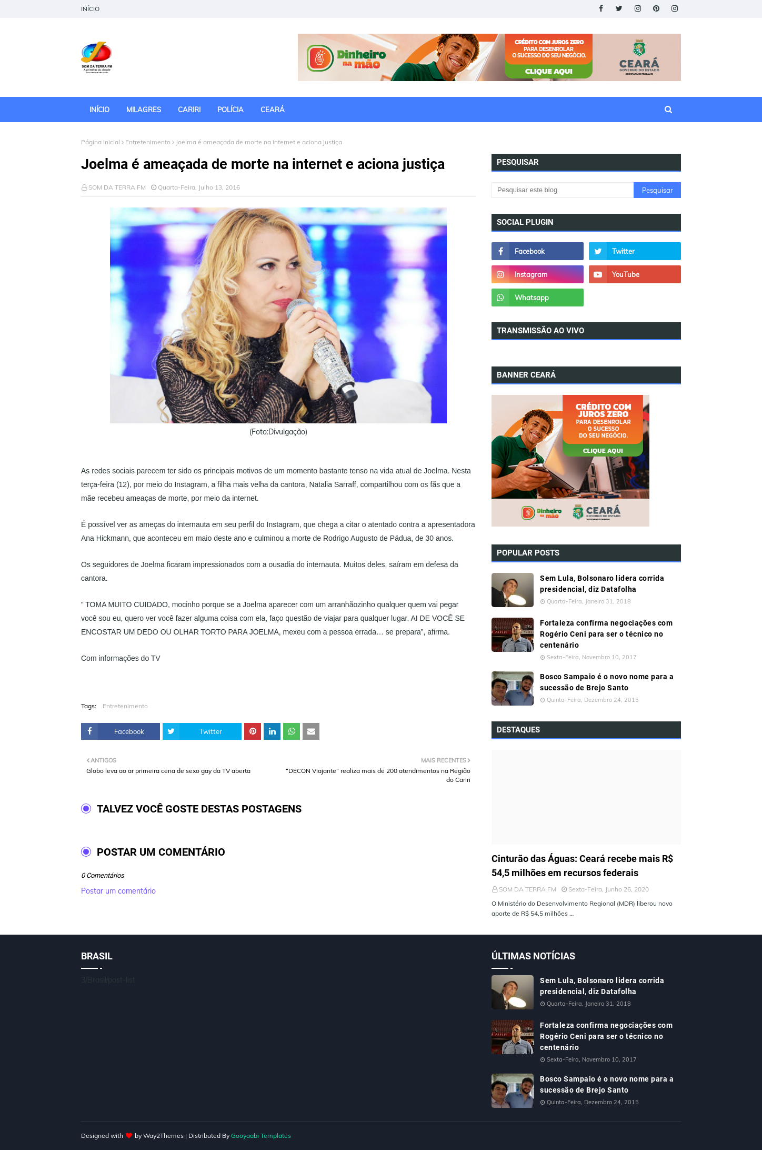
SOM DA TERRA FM (117, 187)
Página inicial (100, 142)
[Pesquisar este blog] (563, 190)
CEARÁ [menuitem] (272, 109)
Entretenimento (148, 142)
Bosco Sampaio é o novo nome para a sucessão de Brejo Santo (607, 682)
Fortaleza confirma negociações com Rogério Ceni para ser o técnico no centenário (606, 634)
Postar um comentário (118, 891)
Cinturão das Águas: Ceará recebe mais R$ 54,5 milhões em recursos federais (582, 865)
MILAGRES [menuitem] (143, 109)
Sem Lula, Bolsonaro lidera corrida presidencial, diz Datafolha (602, 583)
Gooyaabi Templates (261, 1135)
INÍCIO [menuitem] (99, 109)
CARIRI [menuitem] (189, 109)
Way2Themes (163, 1135)
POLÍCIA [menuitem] (230, 109)
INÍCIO (90, 9)
